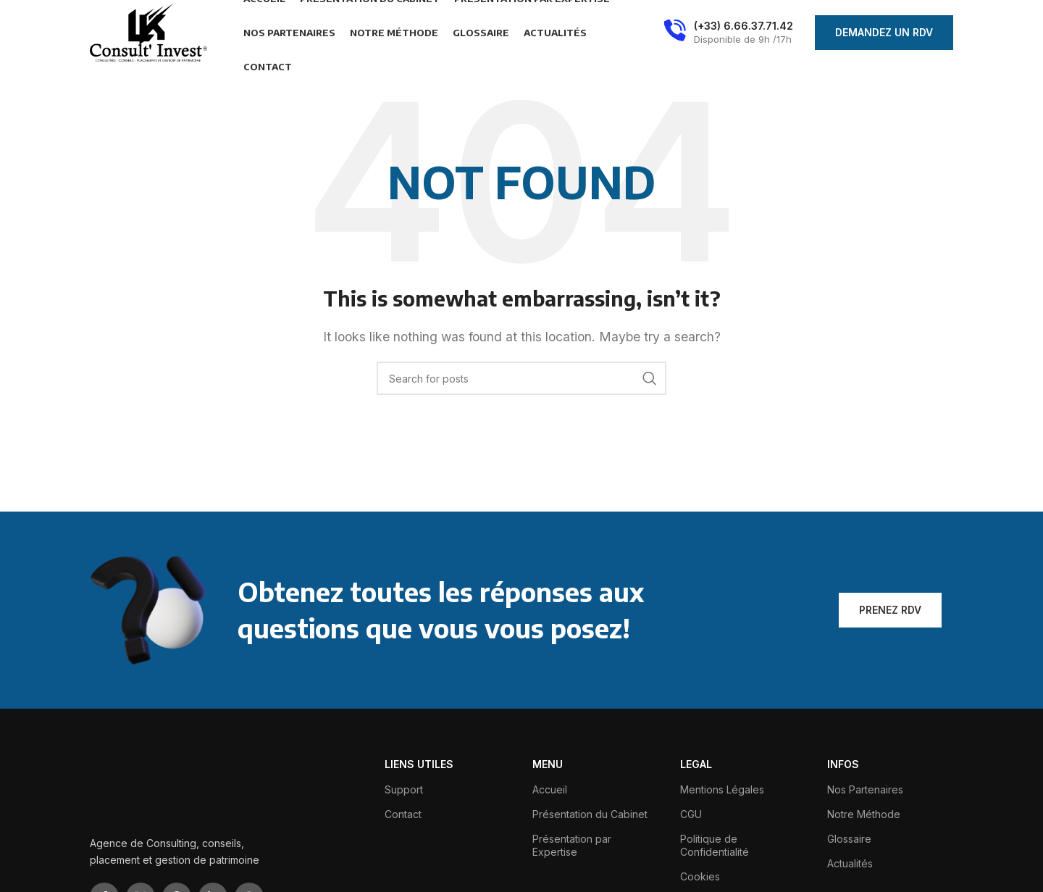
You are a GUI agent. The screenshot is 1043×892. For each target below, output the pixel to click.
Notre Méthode (863, 814)
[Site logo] (148, 31)
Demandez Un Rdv (884, 32)
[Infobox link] (728, 32)
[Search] (521, 378)
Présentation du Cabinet (590, 814)
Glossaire (849, 839)
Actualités (850, 863)
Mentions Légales (722, 789)
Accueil (549, 789)
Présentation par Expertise (571, 845)
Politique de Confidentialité (714, 845)
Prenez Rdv (890, 610)
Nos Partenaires (865, 789)
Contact (403, 814)
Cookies (700, 876)
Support (404, 789)
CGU (691, 814)
